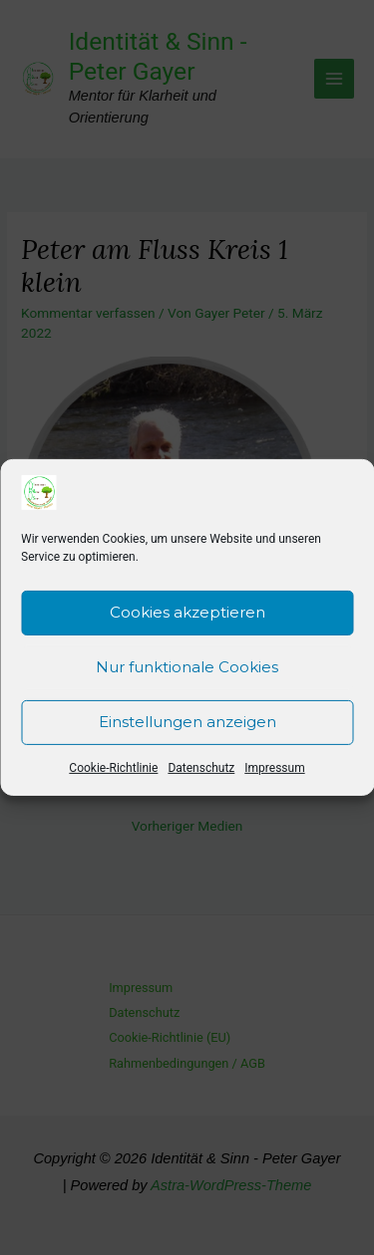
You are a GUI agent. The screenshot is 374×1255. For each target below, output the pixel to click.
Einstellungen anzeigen (187, 726)
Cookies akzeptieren (187, 617)
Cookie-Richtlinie (113, 772)
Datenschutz (201, 772)
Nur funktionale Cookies (187, 671)
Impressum (274, 772)
